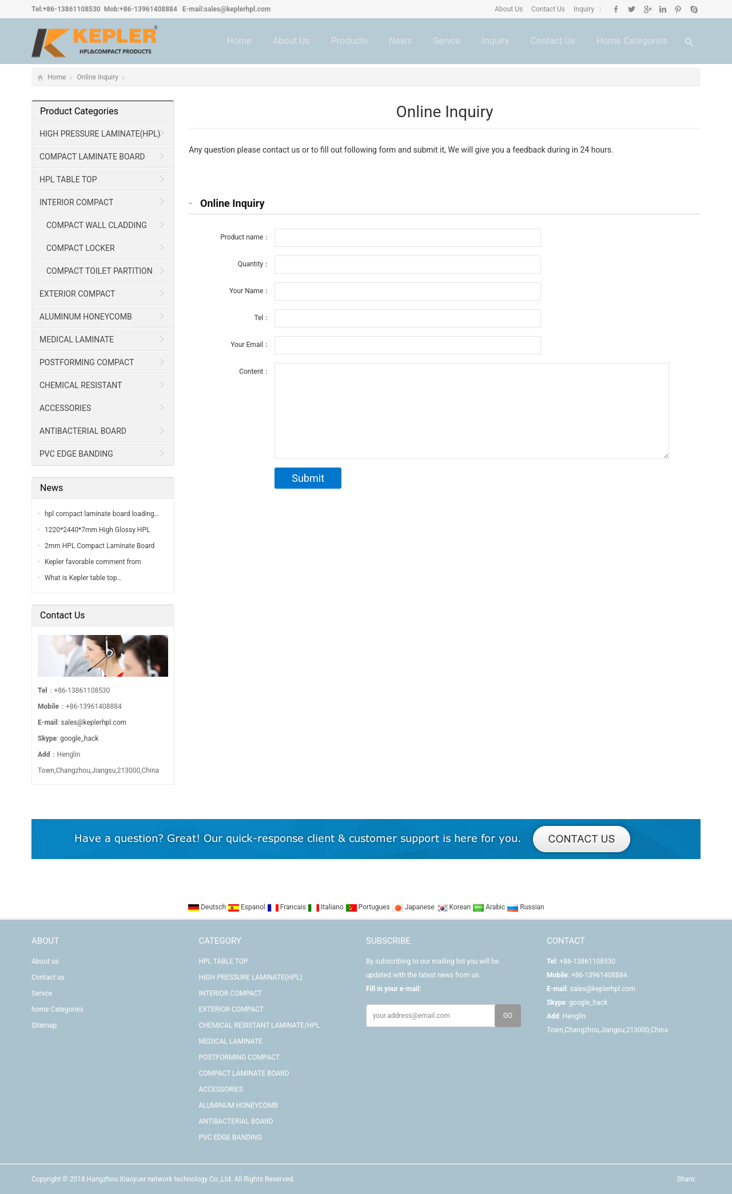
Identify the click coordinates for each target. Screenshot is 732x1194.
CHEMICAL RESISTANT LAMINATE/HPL (77, 389)
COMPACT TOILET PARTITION (99, 270)
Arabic (489, 907)
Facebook (616, 9)
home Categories (631, 40)
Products (349, 40)
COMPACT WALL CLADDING (96, 225)
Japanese (414, 907)
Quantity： (254, 264)
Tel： (262, 318)
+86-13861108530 (72, 9)
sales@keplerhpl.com (237, 9)
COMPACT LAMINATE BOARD (92, 156)
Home (239, 40)
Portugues (368, 907)
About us (291, 40)
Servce (446, 40)
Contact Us (547, 9)
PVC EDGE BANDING (76, 453)
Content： (254, 372)
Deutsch (208, 907)
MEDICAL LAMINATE (76, 339)
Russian (525, 907)
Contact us (552, 40)
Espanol (247, 907)
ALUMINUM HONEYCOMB (85, 316)
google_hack (79, 738)
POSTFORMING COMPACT (86, 362)
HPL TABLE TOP (68, 179)
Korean (454, 907)
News (400, 40)
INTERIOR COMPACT (76, 202)
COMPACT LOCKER (80, 248)
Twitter (631, 9)
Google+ (647, 9)
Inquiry (583, 9)
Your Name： (249, 291)
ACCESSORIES (65, 408)
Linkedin (662, 9)
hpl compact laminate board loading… (102, 514)
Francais (287, 907)
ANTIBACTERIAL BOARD (82, 431)
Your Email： (250, 345)
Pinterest (678, 9)
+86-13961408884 (148, 9)
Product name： (245, 237)
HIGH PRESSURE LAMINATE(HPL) (100, 133)
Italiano (326, 907)
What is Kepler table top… (83, 578)
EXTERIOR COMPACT (77, 293)
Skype (693, 9)
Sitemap (44, 1025)
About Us (509, 9)
